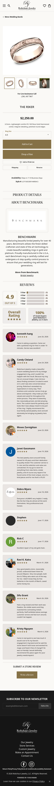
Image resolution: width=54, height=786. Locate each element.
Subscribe (45, 706)
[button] (9, 5)
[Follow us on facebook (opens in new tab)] (24, 764)
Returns (39, 167)
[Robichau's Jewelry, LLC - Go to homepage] (27, 727)
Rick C (20, 538)
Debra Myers (24, 489)
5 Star (23, 292)
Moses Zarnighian (27, 427)
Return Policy (7, 769)
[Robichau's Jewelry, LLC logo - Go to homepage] (27, 5)
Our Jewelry (27, 742)
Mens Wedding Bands (14, 17)
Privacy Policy (16, 769)
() (47, 292)
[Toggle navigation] (3, 5)
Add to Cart (27, 144)
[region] (27, 50)
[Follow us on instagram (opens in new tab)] (31, 764)
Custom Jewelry (27, 749)
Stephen (21, 517)
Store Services (27, 745)
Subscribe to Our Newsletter (26, 699)
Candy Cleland (25, 359)
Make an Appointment (27, 752)
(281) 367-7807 (27, 97)
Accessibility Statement (43, 769)
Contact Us (27, 755)
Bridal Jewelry (27, 275)
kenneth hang (25, 333)
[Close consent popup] (49, 781)
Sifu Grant (22, 595)
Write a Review (27, 675)
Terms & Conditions (28, 769)
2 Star (23, 301)
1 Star (23, 304)
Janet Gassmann (26, 448)
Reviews (27, 285)
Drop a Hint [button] (27, 154)
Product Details (27, 195)
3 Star (23, 298)
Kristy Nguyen (25, 628)
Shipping (15, 167)
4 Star (23, 295)
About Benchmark (27, 202)
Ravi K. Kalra (24, 559)
